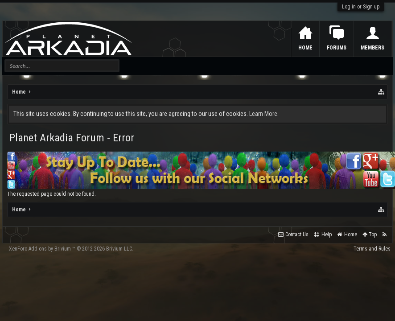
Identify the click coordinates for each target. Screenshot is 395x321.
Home (305, 48)
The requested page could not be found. (51, 194)
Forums (336, 48)
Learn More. (264, 113)
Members (372, 48)
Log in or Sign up (360, 7)
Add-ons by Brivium (71, 249)
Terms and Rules (372, 249)
